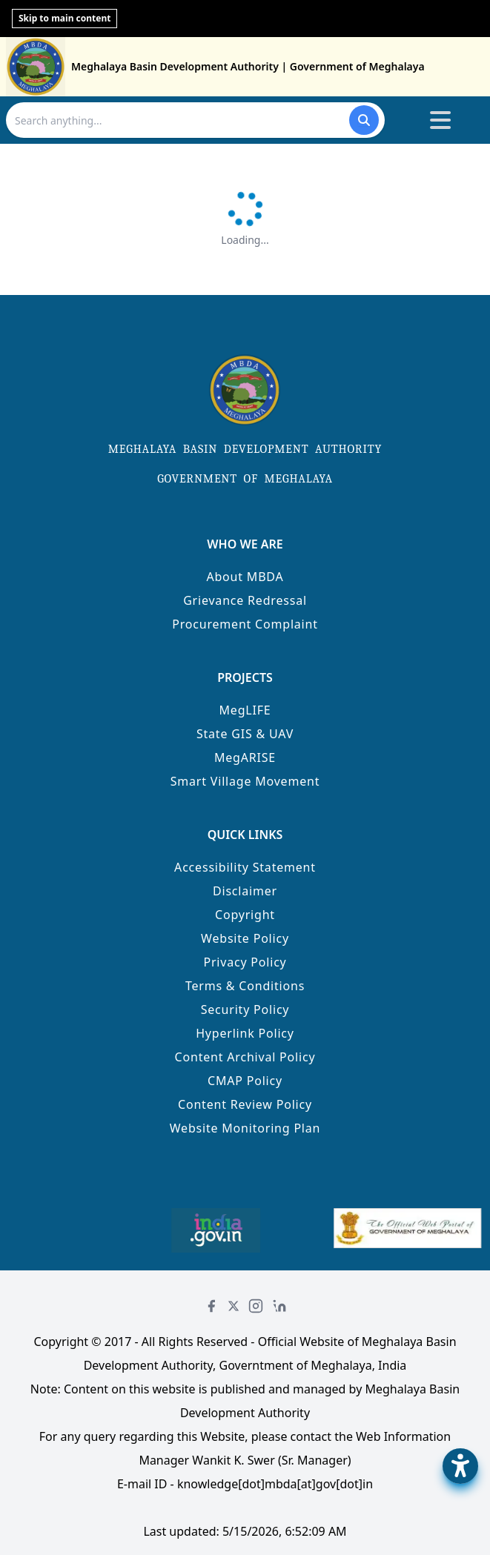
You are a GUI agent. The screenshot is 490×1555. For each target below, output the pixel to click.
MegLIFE (245, 710)
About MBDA (244, 576)
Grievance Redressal (245, 600)
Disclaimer (245, 891)
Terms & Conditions (245, 986)
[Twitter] (233, 1306)
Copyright (245, 914)
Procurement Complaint (245, 624)
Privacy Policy (244, 962)
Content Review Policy (245, 1104)
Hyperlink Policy (245, 1033)
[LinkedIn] (279, 1306)
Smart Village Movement (245, 781)
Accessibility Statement (245, 867)
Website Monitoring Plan (245, 1128)
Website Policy (245, 938)
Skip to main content (64, 18)
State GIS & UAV (245, 734)
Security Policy (245, 1009)
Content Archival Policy (245, 1057)
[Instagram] (255, 1306)
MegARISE (245, 757)
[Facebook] (211, 1306)
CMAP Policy (245, 1080)
